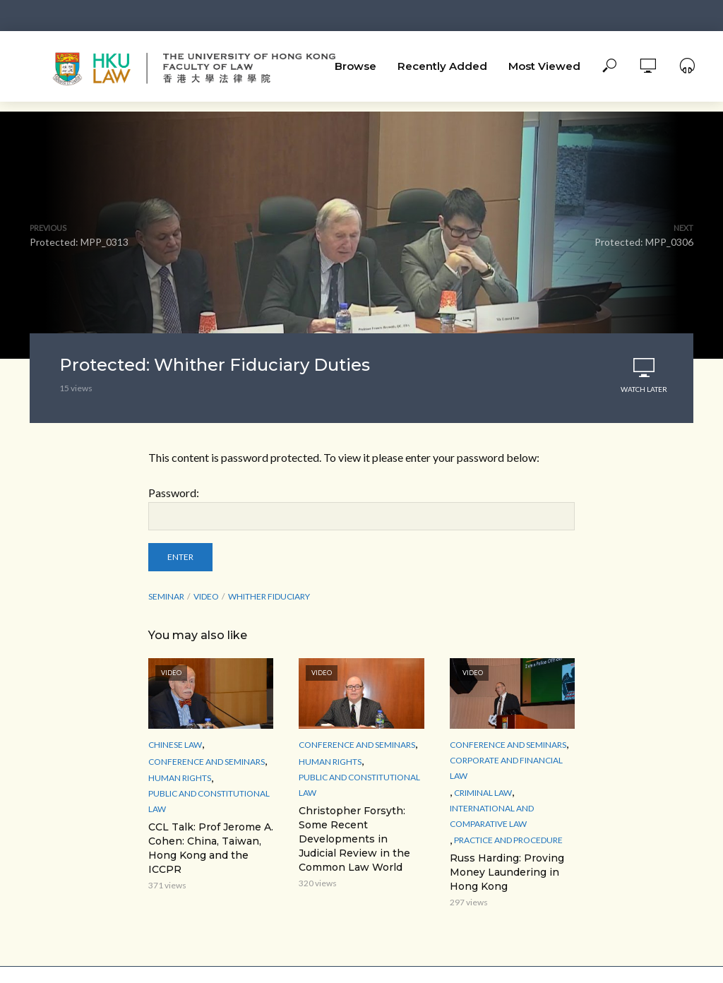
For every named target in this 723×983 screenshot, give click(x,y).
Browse (355, 66)
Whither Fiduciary (269, 596)
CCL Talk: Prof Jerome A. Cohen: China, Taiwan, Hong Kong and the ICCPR (210, 848)
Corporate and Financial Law (506, 768)
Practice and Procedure (508, 840)
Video (206, 596)
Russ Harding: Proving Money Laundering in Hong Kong (507, 872)
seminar (166, 596)
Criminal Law (483, 792)
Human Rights (179, 778)
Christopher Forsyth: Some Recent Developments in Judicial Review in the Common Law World (354, 839)
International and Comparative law (492, 816)
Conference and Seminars (206, 761)
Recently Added (442, 66)
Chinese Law (175, 744)
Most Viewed (544, 66)
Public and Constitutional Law (209, 801)
